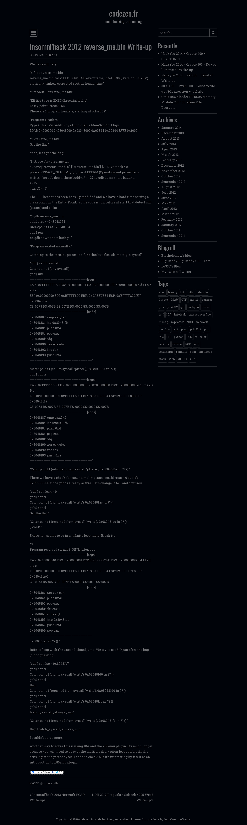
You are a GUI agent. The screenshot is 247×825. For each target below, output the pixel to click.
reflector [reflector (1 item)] (200, 337)
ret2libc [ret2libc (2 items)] (164, 344)
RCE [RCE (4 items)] (189, 337)
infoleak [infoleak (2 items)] (180, 314)
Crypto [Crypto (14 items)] (163, 299)
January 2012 (171, 225)
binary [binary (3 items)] (172, 292)
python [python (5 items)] (179, 337)
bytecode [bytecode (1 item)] (202, 292)
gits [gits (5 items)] (161, 307)
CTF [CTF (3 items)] (184, 299)
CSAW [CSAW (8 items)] (175, 299)
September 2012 (173, 182)
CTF (36, 783)
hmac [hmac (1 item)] (205, 307)
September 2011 (173, 236)
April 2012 (169, 209)
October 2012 (170, 176)
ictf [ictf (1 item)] (161, 314)
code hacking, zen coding (112, 819)
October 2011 (170, 230)
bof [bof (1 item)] (182, 292)
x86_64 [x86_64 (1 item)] (182, 359)
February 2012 (171, 219)
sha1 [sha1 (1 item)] (193, 351)
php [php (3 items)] (206, 329)
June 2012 (168, 198)
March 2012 (170, 214)
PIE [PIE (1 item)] (168, 337)
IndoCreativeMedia (177, 819)
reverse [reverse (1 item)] (177, 344)
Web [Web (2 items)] (172, 359)
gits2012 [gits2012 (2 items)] (172, 307)
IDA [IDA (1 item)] (168, 314)
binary (47, 783)
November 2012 (173, 171)
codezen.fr (123, 13)
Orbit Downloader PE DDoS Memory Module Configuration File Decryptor (188, 102)
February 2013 (171, 160)
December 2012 (172, 165)
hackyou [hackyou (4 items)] (193, 307)
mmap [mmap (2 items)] (163, 322)
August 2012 (170, 187)
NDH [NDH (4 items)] (190, 322)
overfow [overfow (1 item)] (164, 329)
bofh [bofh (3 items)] (190, 292)
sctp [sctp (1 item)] (196, 344)
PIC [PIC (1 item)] (161, 337)
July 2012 (168, 192)
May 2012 (168, 203)
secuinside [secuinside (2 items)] (166, 351)
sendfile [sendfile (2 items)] (181, 351)
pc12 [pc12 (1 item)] (175, 329)
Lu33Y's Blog (171, 266)
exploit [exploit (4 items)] (194, 299)
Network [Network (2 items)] (202, 322)
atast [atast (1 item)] (162, 292)
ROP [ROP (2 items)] (188, 344)
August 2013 (170, 138)
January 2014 (171, 128)
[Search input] (184, 33)
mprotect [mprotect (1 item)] (177, 322)
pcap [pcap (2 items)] (184, 329)
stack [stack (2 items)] (162, 359)
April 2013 (169, 149)
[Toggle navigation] (33, 33)
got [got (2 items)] (182, 307)
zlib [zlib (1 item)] (192, 359)
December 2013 (172, 133)
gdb (55, 783)
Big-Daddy (169, 261)
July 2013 (168, 144)
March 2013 (170, 155)
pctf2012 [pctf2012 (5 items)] (195, 329)
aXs (54, 55)
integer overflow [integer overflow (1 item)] (200, 314)
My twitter (169, 272)
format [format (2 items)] (207, 299)
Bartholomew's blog (176, 255)
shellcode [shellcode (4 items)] (205, 351)
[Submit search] (213, 33)
